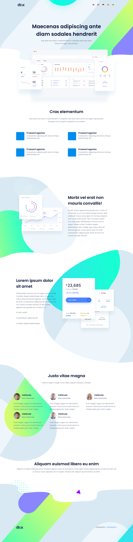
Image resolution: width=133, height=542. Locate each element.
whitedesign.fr (111, 527)
